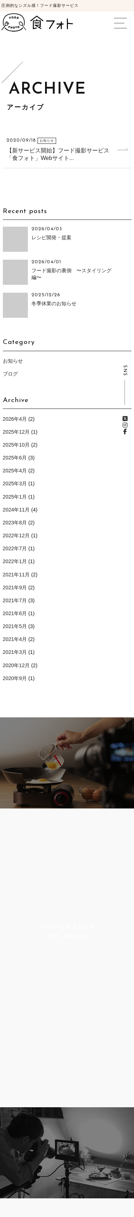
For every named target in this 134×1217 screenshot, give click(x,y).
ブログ (10, 374)
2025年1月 (15, 497)
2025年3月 (15, 483)
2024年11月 (16, 510)
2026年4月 (15, 419)
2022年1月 (15, 561)
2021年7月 (15, 600)
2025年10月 (16, 445)
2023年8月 (15, 522)
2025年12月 (16, 432)
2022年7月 (15, 548)
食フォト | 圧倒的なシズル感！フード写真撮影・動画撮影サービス (37, 22)
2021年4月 (15, 639)
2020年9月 (15, 678)
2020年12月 (16, 665)
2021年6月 (15, 613)
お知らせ (13, 361)
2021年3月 (15, 652)
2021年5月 (15, 626)
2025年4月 (15, 470)
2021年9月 (15, 587)
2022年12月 (16, 535)
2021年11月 (16, 574)
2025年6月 (15, 458)
